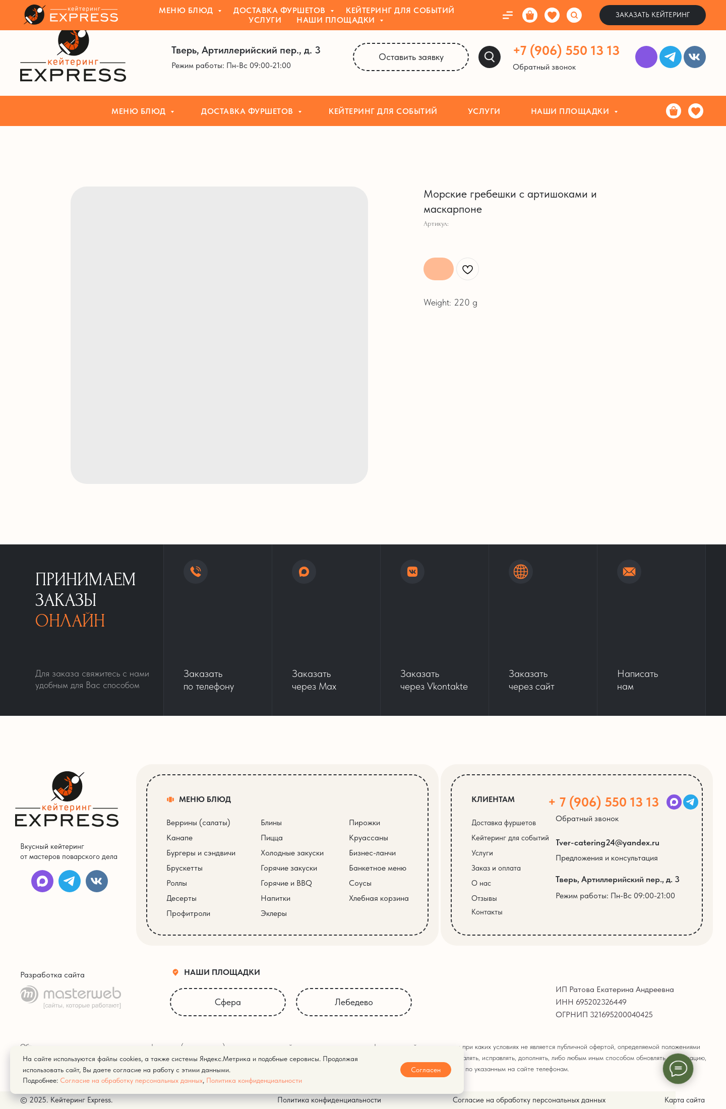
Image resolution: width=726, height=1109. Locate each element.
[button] (550, 67)
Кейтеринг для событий (383, 111)
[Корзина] (673, 110)
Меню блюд (139, 111)
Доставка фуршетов (248, 111)
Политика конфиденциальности (254, 1080)
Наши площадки (571, 111)
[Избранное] (695, 110)
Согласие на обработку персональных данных (131, 1080)
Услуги (484, 111)
